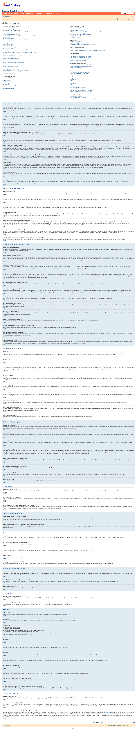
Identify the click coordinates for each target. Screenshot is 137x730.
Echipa (108, 725)
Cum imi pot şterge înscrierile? (76, 67)
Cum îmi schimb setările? (8, 44)
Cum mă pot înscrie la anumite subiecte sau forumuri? (81, 66)
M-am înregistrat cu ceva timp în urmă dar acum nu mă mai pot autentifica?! (19, 35)
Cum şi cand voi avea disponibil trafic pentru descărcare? (82, 88)
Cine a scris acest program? (76, 96)
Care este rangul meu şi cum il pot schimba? (12, 51)
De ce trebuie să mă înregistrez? (10, 29)
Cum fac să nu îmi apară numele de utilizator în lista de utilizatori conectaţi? (19, 31)
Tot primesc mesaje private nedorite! (77, 43)
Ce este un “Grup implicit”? (75, 35)
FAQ (119, 19)
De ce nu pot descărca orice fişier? (77, 87)
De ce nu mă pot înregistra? (9, 38)
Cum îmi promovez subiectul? (9, 73)
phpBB (65, 728)
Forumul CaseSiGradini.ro (13, 11)
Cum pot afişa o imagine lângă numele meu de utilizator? (15, 49)
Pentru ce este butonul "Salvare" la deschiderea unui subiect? (16, 70)
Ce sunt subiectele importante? (9, 85)
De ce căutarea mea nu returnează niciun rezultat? (80, 56)
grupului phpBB (46, 698)
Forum (57, 13)
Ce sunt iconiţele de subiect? (9, 88)
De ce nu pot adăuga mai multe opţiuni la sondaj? (13, 62)
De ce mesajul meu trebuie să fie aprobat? (12, 71)
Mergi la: (90, 722)
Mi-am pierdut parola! (7, 33)
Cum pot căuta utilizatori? (75, 58)
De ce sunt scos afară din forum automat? (11, 30)
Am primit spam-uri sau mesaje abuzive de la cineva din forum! (83, 44)
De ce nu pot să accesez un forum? (10, 65)
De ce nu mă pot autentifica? (9, 27)
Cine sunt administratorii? (75, 27)
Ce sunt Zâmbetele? (7, 80)
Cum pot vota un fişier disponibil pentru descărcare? (81, 91)
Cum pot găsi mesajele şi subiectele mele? (79, 60)
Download (64, 614)
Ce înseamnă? (73, 79)
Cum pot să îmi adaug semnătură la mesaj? (12, 59)
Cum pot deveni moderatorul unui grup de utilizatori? (81, 33)
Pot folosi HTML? (6, 79)
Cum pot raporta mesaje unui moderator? (11, 69)
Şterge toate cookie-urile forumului (118, 725)
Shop (52, 13)
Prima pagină (7, 16)
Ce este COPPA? (6, 37)
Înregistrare (124, 19)
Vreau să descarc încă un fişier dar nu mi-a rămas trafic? (82, 90)
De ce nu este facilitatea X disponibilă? (78, 97)
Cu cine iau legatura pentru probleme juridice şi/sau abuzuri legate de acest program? (88, 98)
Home (5, 13)
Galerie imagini (30, 13)
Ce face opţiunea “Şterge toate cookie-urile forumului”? (14, 39)
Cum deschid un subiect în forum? (10, 57)
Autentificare (131, 19)
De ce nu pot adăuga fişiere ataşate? (10, 66)
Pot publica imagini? (7, 81)
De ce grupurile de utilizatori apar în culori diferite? (80, 34)
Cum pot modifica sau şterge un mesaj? (11, 58)
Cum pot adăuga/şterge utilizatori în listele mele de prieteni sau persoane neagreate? (88, 50)
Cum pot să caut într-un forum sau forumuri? (79, 54)
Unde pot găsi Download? (75, 78)
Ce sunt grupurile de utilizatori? (76, 30)
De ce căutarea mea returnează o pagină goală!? (80, 57)
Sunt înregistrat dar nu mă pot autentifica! (11, 34)
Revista (22, 13)
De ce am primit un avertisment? (9, 67)
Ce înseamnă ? (73, 80)
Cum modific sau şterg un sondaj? (10, 63)
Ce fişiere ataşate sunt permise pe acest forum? (80, 72)
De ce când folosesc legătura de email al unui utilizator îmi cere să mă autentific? (20, 52)
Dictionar (47, 13)
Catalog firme (39, 13)
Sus (5, 111)
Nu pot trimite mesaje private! (76, 41)
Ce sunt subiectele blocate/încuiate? (10, 87)
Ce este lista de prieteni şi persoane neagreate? (80, 49)
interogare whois (109, 712)
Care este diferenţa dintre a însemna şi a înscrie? (80, 64)
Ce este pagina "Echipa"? (75, 37)
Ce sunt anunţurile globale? (8, 83)
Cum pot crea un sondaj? (8, 61)
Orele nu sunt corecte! (7, 45)
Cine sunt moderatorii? (75, 29)
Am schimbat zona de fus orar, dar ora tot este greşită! (14, 47)
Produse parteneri (14, 13)
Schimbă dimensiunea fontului (133, 16)
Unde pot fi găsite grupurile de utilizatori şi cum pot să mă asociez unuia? (85, 31)
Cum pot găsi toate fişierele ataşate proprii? (79, 73)
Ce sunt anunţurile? (7, 84)
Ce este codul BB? (7, 77)
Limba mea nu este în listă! (8, 48)
